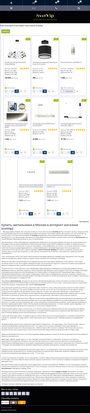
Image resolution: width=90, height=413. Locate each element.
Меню (34, 8)
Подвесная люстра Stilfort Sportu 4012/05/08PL (44, 124)
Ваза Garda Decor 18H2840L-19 (71, 62)
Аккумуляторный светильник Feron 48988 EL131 (59, 185)
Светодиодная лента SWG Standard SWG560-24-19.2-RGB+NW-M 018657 (31, 185)
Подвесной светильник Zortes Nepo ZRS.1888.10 (71, 124)
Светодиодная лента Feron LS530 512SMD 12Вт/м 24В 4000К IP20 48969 (16, 125)
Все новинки (84, 221)
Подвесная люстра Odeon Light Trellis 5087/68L (15, 63)
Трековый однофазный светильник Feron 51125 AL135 (45, 63)
